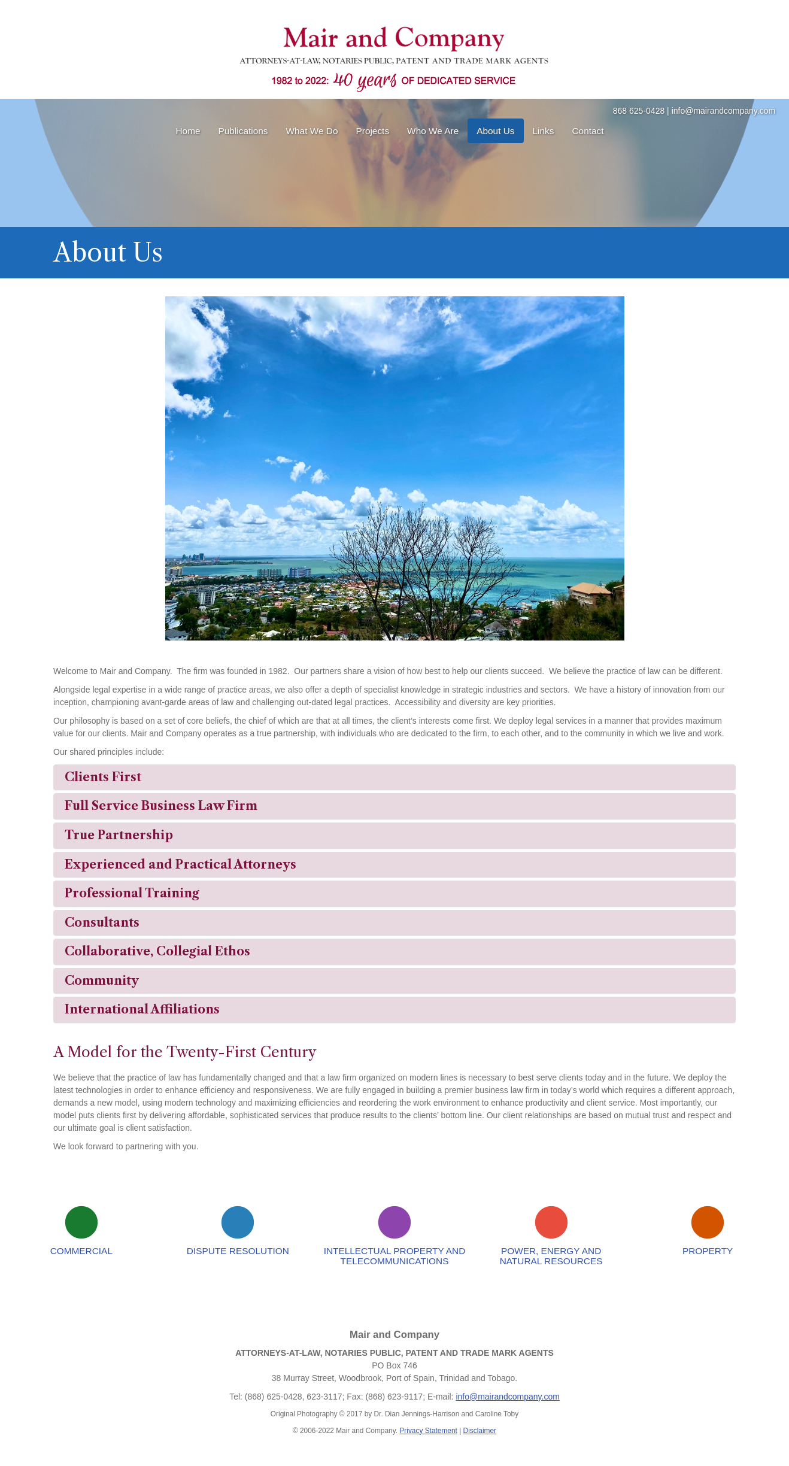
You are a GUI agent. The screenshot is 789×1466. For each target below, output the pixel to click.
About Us (495, 131)
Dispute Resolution (238, 1251)
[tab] (394, 777)
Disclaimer (480, 1430)
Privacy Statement (428, 1430)
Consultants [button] (102, 922)
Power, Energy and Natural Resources (551, 1256)
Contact (587, 131)
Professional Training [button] (132, 893)
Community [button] (102, 980)
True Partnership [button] (119, 835)
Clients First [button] (103, 777)
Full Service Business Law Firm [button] (161, 806)
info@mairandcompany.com (723, 111)
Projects (373, 131)
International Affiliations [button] (142, 1009)
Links (543, 131)
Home (187, 131)
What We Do (312, 131)
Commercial (81, 1251)
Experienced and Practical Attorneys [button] (180, 864)
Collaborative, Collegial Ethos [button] (157, 951)
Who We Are (433, 131)
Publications (243, 131)
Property (707, 1251)
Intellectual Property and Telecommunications (395, 1256)
